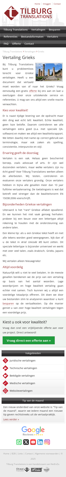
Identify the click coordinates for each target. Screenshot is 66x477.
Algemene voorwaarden (47, 453)
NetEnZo (55, 464)
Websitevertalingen (21, 390)
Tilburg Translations (16, 29)
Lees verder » (11, 419)
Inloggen (47, 3)
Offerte (16, 43)
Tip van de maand (33, 400)
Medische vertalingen (22, 383)
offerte (33, 91)
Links (20, 453)
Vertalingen (38, 29)
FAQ (6, 43)
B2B (14, 453)
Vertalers (52, 36)
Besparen (54, 29)
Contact (57, 3)
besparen (8, 303)
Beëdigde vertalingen (22, 375)
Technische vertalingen (23, 368)
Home (37, 3)
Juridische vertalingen (23, 360)
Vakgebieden (33, 353)
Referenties (10, 36)
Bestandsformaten (32, 36)
